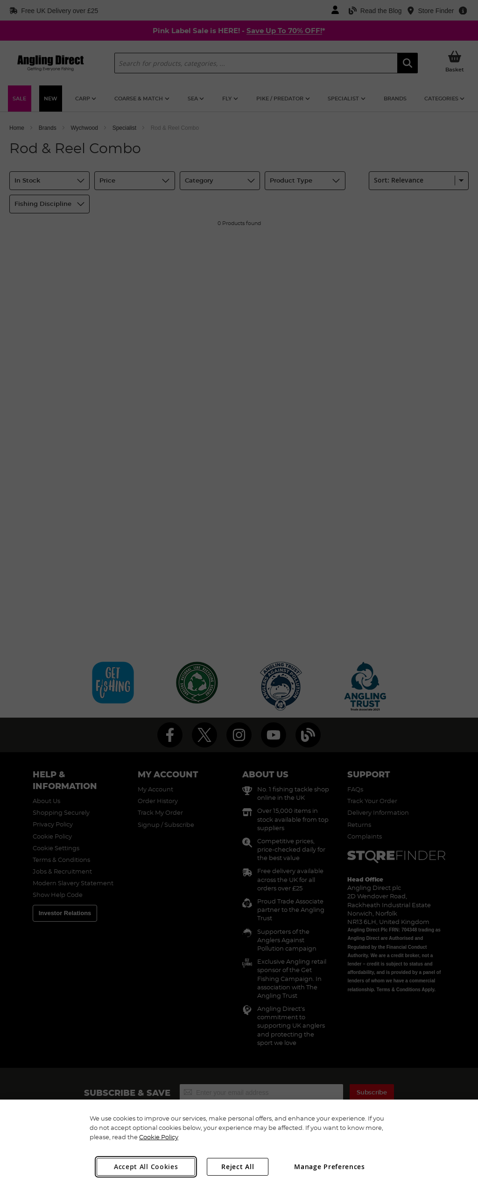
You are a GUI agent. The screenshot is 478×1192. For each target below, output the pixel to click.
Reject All (237, 1166)
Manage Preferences (329, 1166)
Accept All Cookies (146, 1166)
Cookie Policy (158, 1137)
